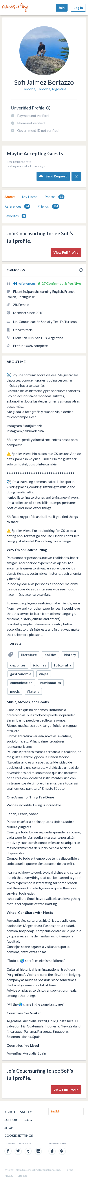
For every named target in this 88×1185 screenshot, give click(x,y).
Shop (8, 1127)
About (9, 196)
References (17, 206)
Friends (48, 206)
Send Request (53, 176)
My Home (29, 196)
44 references (24, 283)
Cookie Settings (18, 1135)
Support (11, 1120)
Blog (28, 1120)
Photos (54, 196)
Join (62, 8)
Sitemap (23, 1175)
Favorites (15, 216)
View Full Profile (66, 252)
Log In (78, 8)
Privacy (8, 1175)
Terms (69, 1169)
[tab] (9, 196)
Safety (26, 1112)
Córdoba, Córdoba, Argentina (44, 89)
